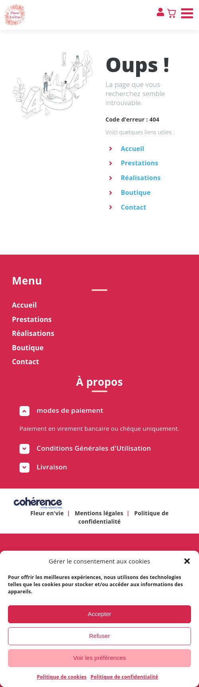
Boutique (135, 192)
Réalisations (140, 177)
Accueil (132, 148)
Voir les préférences (99, 657)
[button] (187, 561)
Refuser (99, 635)
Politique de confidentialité (124, 676)
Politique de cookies (62, 676)
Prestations (139, 163)
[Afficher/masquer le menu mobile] (188, 13)
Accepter (99, 613)
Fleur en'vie (47, 513)
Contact (133, 207)
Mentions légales (99, 513)
